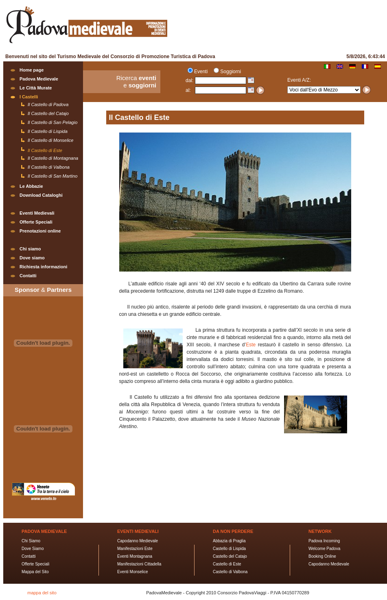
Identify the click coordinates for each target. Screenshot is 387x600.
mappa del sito (42, 592)
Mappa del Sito (35, 572)
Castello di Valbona (230, 572)
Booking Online (322, 556)
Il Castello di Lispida (48, 131)
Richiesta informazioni (43, 266)
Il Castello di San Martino (52, 176)
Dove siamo (32, 257)
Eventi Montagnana (134, 556)
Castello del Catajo (230, 556)
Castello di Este (227, 564)
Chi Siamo (31, 541)
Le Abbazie (31, 186)
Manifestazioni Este (135, 548)
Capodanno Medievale (137, 541)
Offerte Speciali (36, 222)
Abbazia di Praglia (229, 541)
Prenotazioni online (40, 230)
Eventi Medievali (37, 213)
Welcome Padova (324, 548)
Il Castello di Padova (48, 104)
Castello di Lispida (229, 548)
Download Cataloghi (41, 195)
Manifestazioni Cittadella (139, 564)
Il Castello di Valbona (49, 167)
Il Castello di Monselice (51, 140)
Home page (32, 69)
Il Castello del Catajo (48, 113)
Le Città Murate (36, 87)
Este (252, 345)
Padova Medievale (39, 78)
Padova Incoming (324, 541)
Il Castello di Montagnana (53, 158)
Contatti (28, 275)
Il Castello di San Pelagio (52, 122)
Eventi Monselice (132, 572)
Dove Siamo (33, 548)
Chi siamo (30, 248)
